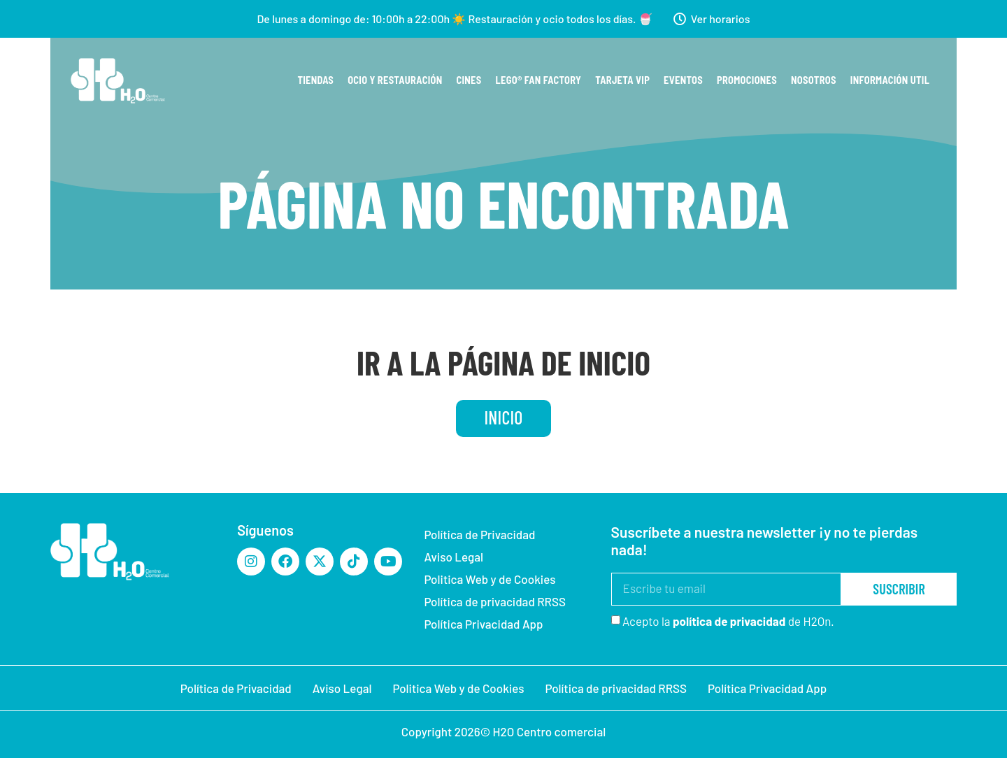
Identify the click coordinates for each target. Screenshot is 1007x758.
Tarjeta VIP (622, 80)
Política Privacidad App (483, 624)
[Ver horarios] (679, 19)
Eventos (683, 80)
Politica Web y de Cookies (489, 579)
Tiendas (315, 80)
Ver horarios (720, 18)
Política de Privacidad (479, 534)
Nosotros (813, 80)
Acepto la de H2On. (728, 621)
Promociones (747, 80)
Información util (889, 80)
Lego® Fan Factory (539, 80)
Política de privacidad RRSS (495, 601)
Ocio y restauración (395, 80)
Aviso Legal (453, 557)
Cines (469, 80)
